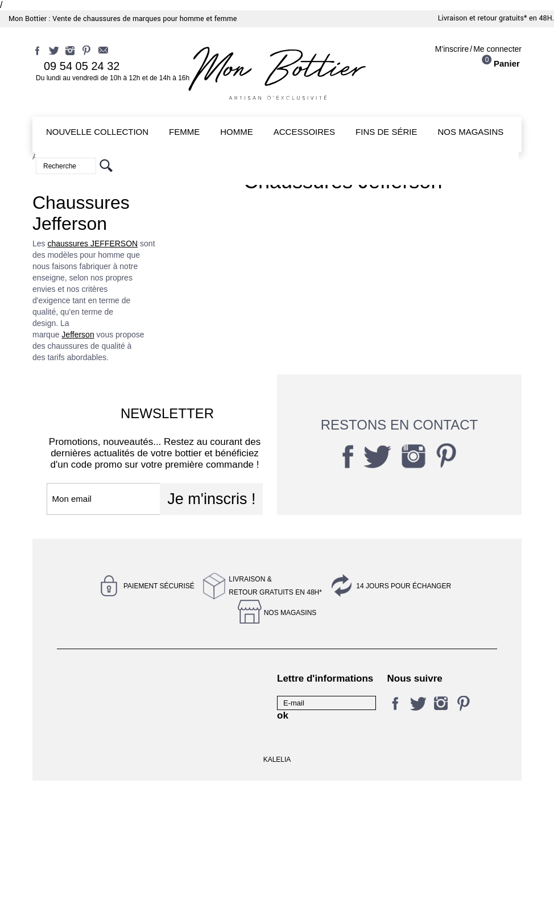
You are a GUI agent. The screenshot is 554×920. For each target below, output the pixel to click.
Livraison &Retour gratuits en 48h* (275, 585)
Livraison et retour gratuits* (482, 18)
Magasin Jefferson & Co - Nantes (209, 738)
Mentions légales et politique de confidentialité (201, 688)
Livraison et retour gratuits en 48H (89, 765)
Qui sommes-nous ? (202, 804)
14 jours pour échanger (403, 586)
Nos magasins (290, 613)
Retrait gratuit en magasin (196, 782)
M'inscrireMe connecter (478, 48)
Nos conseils (189, 715)
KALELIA (277, 899)
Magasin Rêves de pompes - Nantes (90, 738)
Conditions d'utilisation (96, 715)
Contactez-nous (85, 678)
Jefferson (77, 334)
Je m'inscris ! (211, 499)
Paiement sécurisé (159, 586)
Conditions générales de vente (100, 809)
